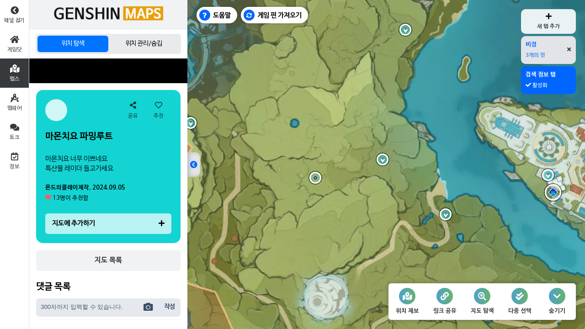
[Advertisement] (108, 70)
